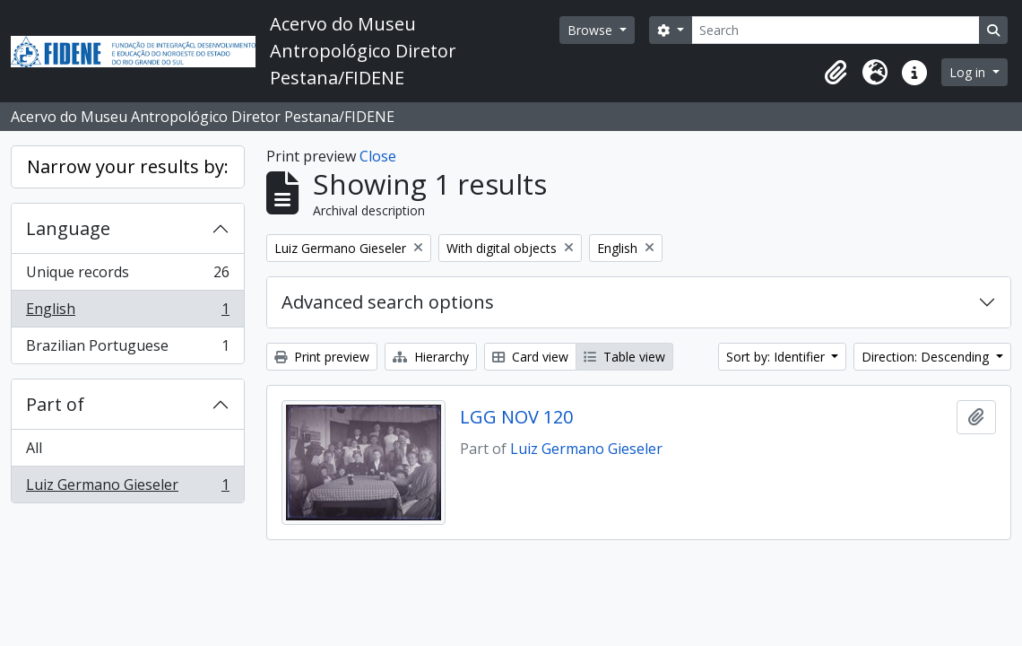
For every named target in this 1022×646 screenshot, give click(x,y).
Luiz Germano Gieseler (127, 488)
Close (377, 156)
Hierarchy (431, 356)
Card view (530, 356)
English (127, 312)
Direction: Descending (927, 356)
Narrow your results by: (128, 166)
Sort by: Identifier (777, 356)
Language (68, 228)
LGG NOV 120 (516, 417)
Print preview (321, 356)
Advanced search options (387, 302)
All (34, 448)
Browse (591, 30)
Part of (55, 404)
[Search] (835, 30)
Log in (969, 72)
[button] (835, 72)
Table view (624, 356)
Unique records (127, 276)
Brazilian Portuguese (127, 349)
